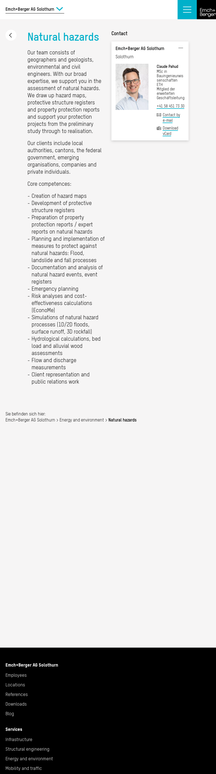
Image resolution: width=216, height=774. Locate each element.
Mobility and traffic (23, 768)
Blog (9, 713)
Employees (16, 675)
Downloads (16, 704)
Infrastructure (18, 739)
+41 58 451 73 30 (170, 106)
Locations (15, 684)
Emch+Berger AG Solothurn (30, 419)
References (16, 694)
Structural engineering (27, 749)
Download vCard (170, 131)
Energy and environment (10, 35)
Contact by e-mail (171, 118)
